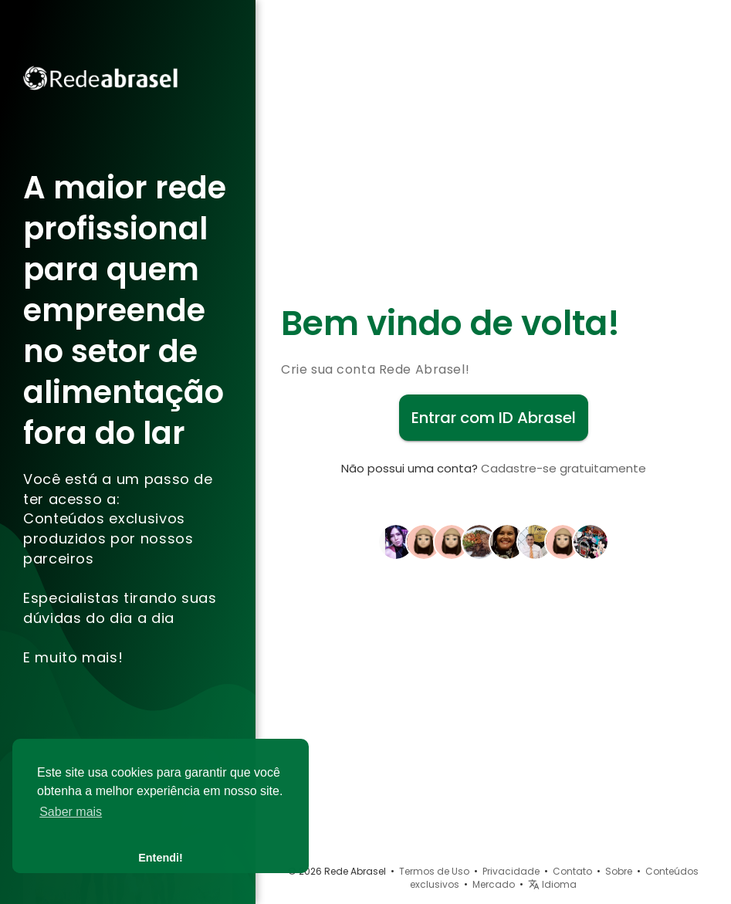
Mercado (493, 884)
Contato (572, 871)
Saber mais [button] (70, 811)
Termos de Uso (434, 871)
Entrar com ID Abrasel (493, 417)
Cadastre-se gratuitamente (563, 468)
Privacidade (511, 871)
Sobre (618, 871)
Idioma (552, 884)
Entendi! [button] (160, 858)
